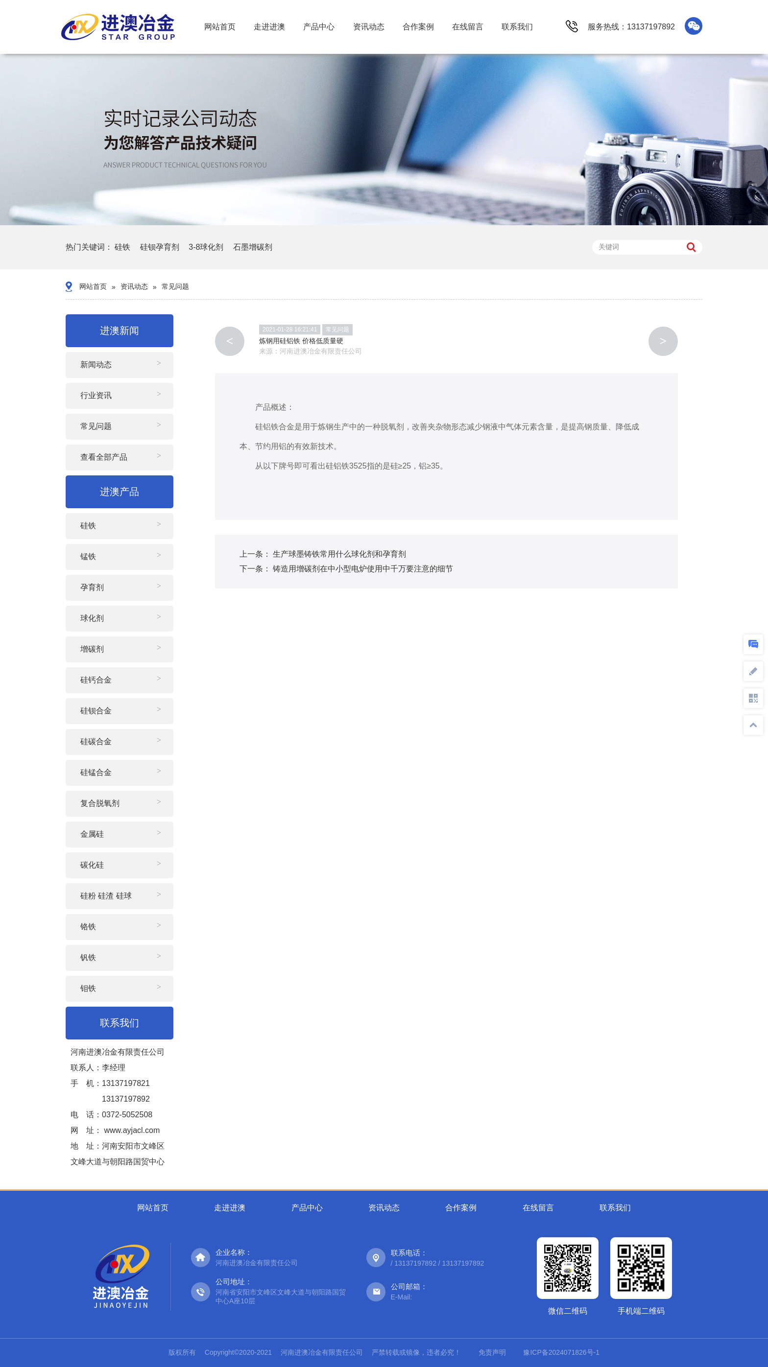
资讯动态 (368, 27)
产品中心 (319, 27)
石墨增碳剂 (252, 247)
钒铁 (88, 957)
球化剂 (92, 618)
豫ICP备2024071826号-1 (561, 1352)
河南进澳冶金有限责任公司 (321, 351)
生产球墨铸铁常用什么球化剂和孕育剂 (339, 554)
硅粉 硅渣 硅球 (106, 896)
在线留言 (467, 27)
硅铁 (122, 247)
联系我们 (517, 27)
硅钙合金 (96, 680)
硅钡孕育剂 (159, 247)
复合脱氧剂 (100, 803)
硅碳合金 (96, 741)
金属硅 (92, 834)
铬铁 (88, 926)
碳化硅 (92, 865)
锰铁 (88, 556)
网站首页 (220, 27)
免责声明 (492, 1352)
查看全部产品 (103, 457)
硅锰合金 (96, 772)
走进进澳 (269, 27)
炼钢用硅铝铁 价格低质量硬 (301, 341)
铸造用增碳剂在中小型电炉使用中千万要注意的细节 (363, 569)
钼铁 (88, 988)
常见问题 (175, 286)
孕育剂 (92, 587)
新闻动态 (96, 364)
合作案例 (418, 27)
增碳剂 (92, 649)
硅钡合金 (96, 711)
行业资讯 (96, 395)
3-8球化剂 (206, 247)
